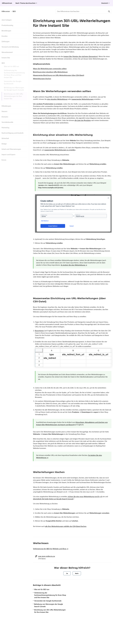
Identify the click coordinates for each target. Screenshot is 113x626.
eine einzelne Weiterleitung (57, 99)
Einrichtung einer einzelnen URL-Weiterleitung (50, 72)
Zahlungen (6, 41)
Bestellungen (6, 30)
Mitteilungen (6, 106)
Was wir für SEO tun (11, 67)
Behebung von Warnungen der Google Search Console (14, 90)
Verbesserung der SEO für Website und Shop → (50, 549)
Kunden (5, 36)
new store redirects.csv (46, 556)
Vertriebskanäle (7, 122)
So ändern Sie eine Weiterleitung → (74, 265)
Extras (4, 160)
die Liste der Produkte (83, 120)
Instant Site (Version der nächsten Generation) (81, 56)
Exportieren (39, 330)
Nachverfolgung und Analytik (12, 133)
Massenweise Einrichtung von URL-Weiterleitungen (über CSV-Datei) (58, 75)
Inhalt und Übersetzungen (11, 149)
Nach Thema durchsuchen (25, 3)
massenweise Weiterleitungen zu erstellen (59, 150)
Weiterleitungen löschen (42, 78)
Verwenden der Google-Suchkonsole (13, 84)
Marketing (5, 127)
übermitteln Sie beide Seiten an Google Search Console (53, 499)
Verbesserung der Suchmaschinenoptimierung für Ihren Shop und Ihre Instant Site (14, 75)
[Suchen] (109, 11)
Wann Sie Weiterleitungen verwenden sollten (50, 68)
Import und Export (8, 154)
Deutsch (104, 3)
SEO (14, 11)
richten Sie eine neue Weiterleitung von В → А (85, 496)
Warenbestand (7, 52)
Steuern (4, 111)
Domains (5, 117)
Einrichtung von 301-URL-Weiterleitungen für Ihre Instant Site (13, 97)
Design (4, 144)
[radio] (67, 573)
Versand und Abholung (10, 47)
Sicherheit (5, 138)
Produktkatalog (7, 25)
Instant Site (6, 57)
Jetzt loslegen (7, 20)
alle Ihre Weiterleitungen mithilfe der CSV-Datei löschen (65, 526)
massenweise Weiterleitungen (83, 99)
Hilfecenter (6, 11)
